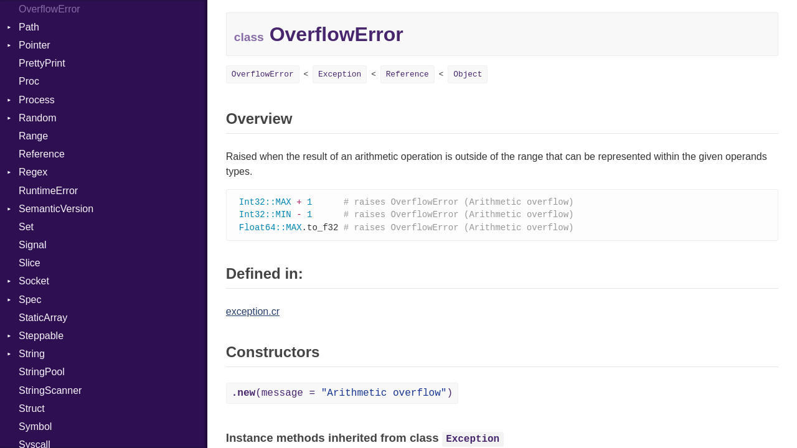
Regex (33, 172)
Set (26, 227)
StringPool (42, 371)
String (32, 353)
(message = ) (342, 395)
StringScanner (50, 390)
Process (37, 100)
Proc (29, 81)
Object (467, 74)
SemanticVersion (56, 208)
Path (29, 27)
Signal (32, 245)
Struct (32, 408)
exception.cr (253, 313)
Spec (30, 299)
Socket (34, 281)
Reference (42, 154)
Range (33, 136)
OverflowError (263, 74)
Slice (29, 263)
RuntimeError (48, 190)
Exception (339, 74)
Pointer (34, 45)
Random (37, 118)
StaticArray (43, 317)
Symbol (35, 426)
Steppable (41, 335)
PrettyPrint (42, 63)
